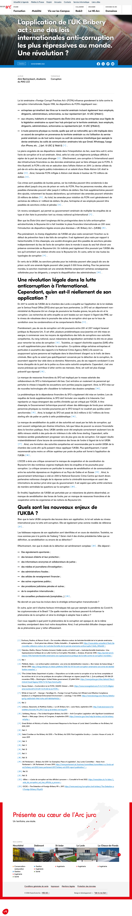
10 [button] (99, 284)
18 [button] (27, 466)
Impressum (55, 898)
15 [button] (33, 424)
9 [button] (44, 267)
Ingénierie (18, 885)
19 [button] (97, 483)
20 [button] (73, 498)
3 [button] (25, 184)
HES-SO (45, 904)
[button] (20, 10)
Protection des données (86, 898)
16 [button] (73, 428)
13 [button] (42, 383)
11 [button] (84, 333)
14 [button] (97, 400)
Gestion (17, 883)
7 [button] (90, 226)
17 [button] (20, 455)
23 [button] (67, 607)
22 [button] (94, 557)
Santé (16, 888)
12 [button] (57, 354)
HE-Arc (5, 23)
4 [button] (26, 188)
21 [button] (20, 538)
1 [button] (64, 157)
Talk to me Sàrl (100, 904)
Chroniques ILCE (18, 23)
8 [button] (103, 239)
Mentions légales (68, 898)
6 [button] (59, 216)
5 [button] (40, 209)
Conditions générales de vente (36, 898)
